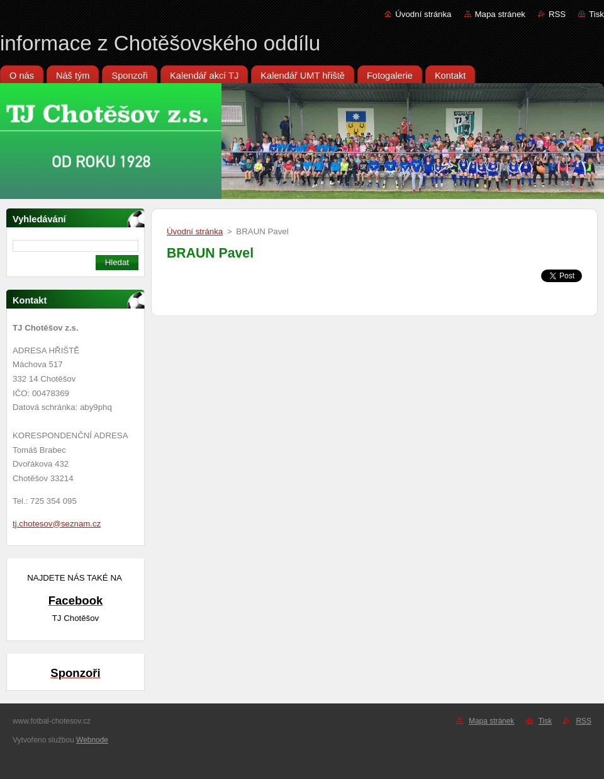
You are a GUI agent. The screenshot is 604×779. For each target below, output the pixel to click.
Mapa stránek (500, 14)
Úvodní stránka (423, 14)
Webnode (92, 740)
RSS (557, 14)
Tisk (596, 14)
